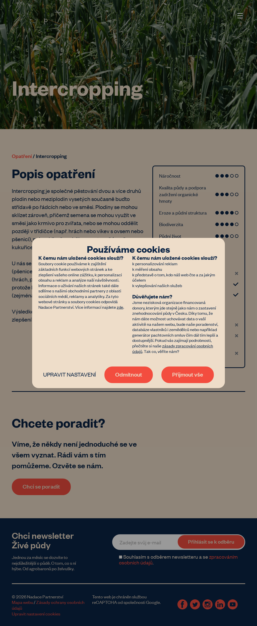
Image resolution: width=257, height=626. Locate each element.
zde (120, 307)
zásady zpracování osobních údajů (172, 348)
